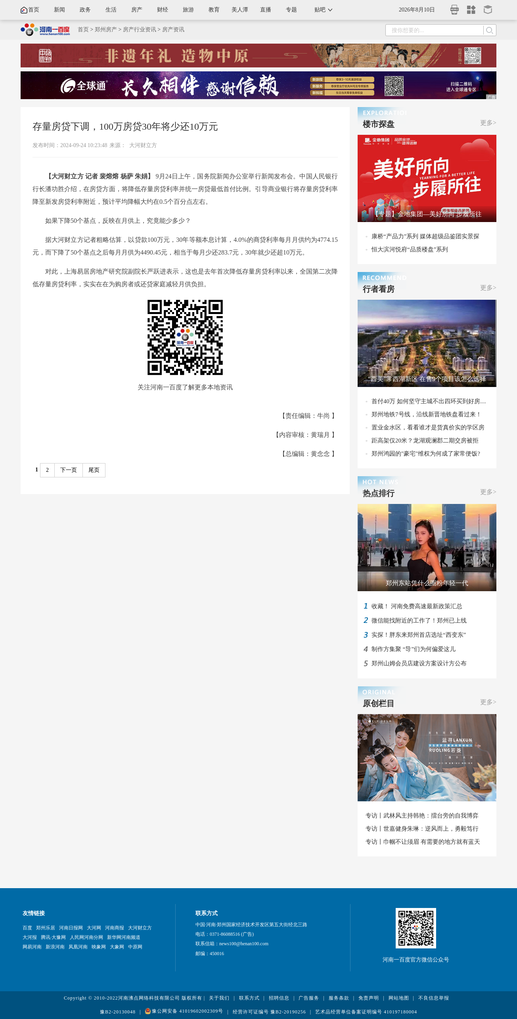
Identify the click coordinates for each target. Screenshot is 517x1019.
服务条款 (339, 998)
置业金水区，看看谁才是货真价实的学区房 (427, 427)
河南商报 (114, 928)
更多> (488, 122)
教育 (214, 10)
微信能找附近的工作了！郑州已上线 (419, 620)
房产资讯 (173, 30)
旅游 (188, 10)
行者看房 (378, 289)
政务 (85, 10)
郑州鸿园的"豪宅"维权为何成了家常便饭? (425, 453)
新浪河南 (55, 947)
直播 (265, 10)
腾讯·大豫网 (53, 937)
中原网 (135, 947)
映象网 (99, 947)
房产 (136, 10)
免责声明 (368, 998)
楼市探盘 (378, 124)
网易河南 (32, 947)
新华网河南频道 (123, 937)
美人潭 (240, 10)
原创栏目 (378, 703)
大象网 (117, 947)
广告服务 (309, 998)
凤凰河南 (78, 947)
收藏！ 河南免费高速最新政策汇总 (416, 606)
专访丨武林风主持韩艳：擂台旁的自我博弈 (422, 815)
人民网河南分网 (86, 937)
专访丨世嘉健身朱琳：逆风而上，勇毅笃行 (422, 829)
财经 (162, 10)
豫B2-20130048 (118, 1012)
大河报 (30, 937)
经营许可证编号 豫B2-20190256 (269, 1012)
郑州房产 (106, 30)
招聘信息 (279, 998)
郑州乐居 (45, 928)
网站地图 (399, 998)
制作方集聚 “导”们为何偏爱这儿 (413, 649)
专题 (291, 10)
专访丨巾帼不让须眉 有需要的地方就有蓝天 (423, 842)
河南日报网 (71, 928)
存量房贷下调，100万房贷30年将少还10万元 (125, 126)
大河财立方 (143, 145)
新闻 (59, 10)
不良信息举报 (433, 998)
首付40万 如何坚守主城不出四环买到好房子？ (431, 401)
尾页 (94, 470)
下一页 (68, 470)
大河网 (94, 928)
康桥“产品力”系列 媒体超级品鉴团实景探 (425, 236)
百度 (27, 928)
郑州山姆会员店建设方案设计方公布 (419, 663)
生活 (111, 10)
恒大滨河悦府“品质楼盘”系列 (409, 249)
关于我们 (219, 998)
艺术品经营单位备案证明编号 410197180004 (366, 1012)
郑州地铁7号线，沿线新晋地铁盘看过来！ (426, 414)
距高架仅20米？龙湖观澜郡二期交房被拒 (425, 440)
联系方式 (249, 998)
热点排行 (378, 493)
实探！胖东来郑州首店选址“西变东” (418, 635)
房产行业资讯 (139, 30)
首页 (33, 10)
